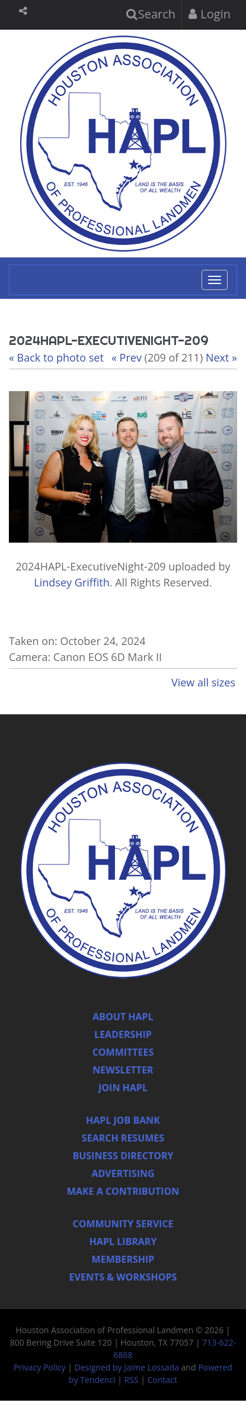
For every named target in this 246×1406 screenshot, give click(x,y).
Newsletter (122, 1069)
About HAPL (122, 1016)
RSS (131, 1379)
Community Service (122, 1223)
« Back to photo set (56, 357)
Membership (123, 1259)
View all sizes (203, 682)
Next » (221, 357)
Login (210, 14)
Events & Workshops (123, 1277)
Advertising (122, 1173)
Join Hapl (123, 1087)
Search (151, 14)
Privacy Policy (39, 1367)
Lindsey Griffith (71, 582)
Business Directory (122, 1155)
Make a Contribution (123, 1191)
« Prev (126, 357)
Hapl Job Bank (123, 1120)
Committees (123, 1052)
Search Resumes (123, 1137)
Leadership (123, 1034)
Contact (162, 1379)
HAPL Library (123, 1241)
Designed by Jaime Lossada (127, 1367)
